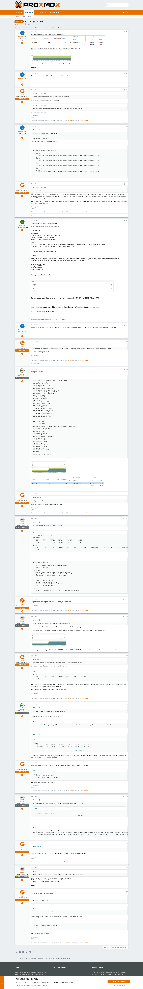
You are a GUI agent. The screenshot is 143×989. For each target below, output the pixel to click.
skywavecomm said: (38, 93)
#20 (127, 891)
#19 (127, 868)
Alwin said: (35, 130)
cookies (29, 982)
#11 (127, 518)
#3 (127, 90)
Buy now (69, 120)
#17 (127, 796)
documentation (84, 120)
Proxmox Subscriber (23, 378)
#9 (127, 369)
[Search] (117, 5)
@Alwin (33, 327)
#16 (127, 763)
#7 (127, 325)
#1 (127, 31)
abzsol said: (36, 497)
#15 (127, 704)
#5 (127, 184)
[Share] (124, 32)
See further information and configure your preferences (32, 985)
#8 (127, 341)
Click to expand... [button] (79, 750)
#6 (127, 220)
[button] (47, 12)
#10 (127, 494)
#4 (127, 126)
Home (55, 973)
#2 (127, 73)
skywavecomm (20, 24)
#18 (127, 843)
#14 (127, 656)
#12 (127, 599)
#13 (127, 616)
